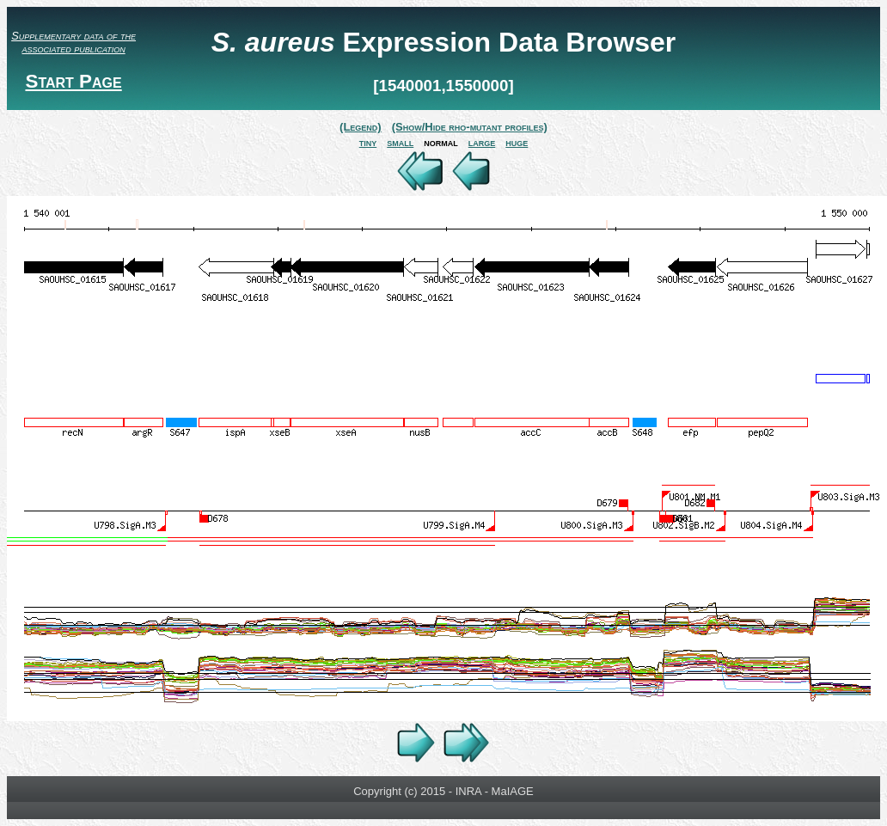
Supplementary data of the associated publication (73, 42)
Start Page (73, 81)
